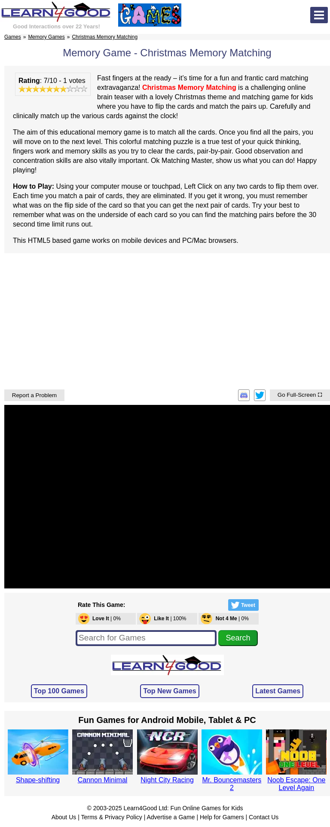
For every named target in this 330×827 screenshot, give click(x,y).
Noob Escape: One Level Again (296, 783)
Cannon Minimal (103, 780)
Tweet (242, 605)
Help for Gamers (222, 817)
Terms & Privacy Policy (111, 817)
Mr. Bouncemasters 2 (232, 783)
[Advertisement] (167, 320)
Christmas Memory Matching (105, 37)
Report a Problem (34, 395)
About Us (64, 817)
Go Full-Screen (300, 395)
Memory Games (46, 37)
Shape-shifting (38, 780)
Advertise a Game (171, 817)
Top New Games (169, 691)
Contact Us (263, 817)
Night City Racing (167, 780)
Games (12, 37)
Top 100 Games (59, 691)
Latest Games (277, 691)
